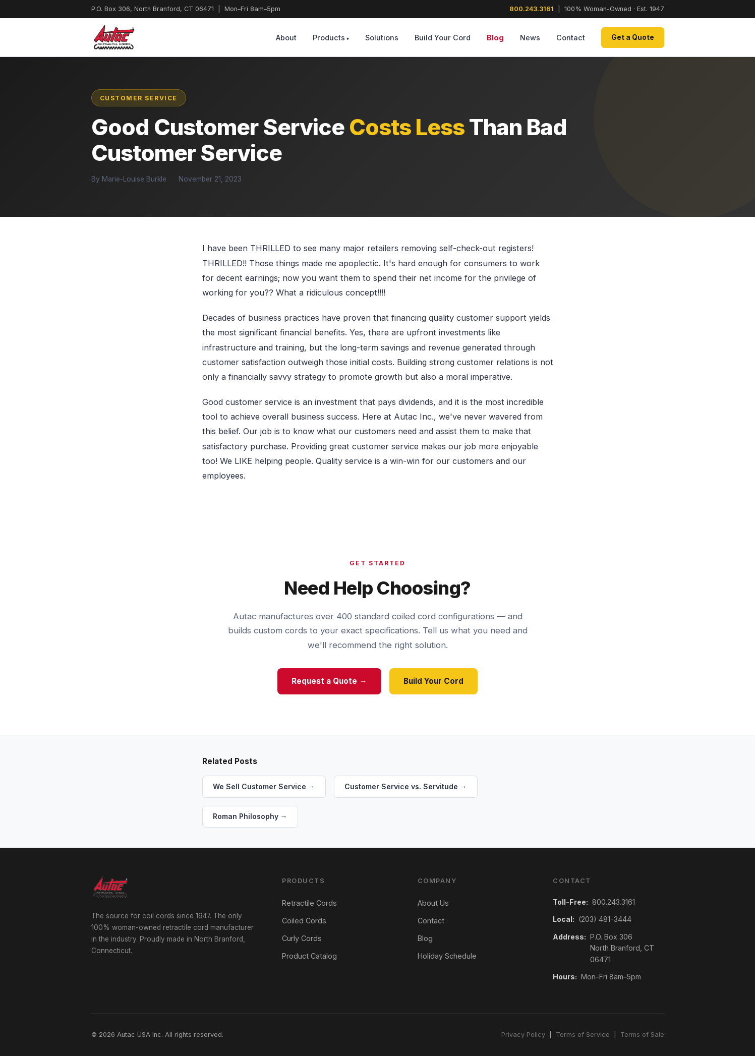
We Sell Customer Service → (264, 786)
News (530, 37)
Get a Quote (632, 37)
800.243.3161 (531, 9)
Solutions (381, 37)
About (286, 37)
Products (329, 37)
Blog (495, 37)
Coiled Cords (304, 920)
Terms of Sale (642, 1034)
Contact (570, 37)
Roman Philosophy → (250, 816)
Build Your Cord (443, 37)
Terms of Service (583, 1034)
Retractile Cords (309, 903)
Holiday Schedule (447, 956)
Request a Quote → (329, 681)
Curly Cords (302, 938)
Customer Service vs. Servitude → (405, 786)
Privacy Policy (523, 1034)
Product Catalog (309, 956)
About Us (433, 903)
